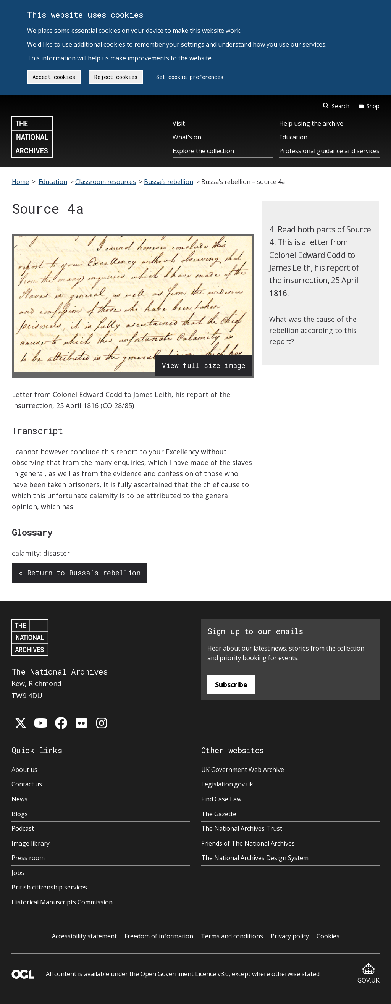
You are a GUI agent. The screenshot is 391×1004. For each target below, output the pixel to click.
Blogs (19, 814)
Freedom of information (158, 936)
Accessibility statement (84, 936)
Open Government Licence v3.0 (185, 974)
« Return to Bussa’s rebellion (80, 572)
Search (336, 106)
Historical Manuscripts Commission (62, 902)
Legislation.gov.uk (227, 784)
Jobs (17, 872)
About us (24, 769)
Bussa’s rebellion (168, 182)
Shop (369, 106)
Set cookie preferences (189, 77)
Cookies (328, 936)
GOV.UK (368, 974)
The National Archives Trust (241, 828)
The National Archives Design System (255, 858)
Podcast (22, 828)
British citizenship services (49, 887)
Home (20, 182)
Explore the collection (203, 151)
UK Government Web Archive (242, 769)
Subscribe (231, 684)
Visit (179, 123)
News (19, 799)
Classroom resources (105, 182)
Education (293, 137)
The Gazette (218, 814)
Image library (30, 843)
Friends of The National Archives (248, 843)
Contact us (26, 784)
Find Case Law (221, 799)
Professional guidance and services (329, 151)
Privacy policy (290, 936)
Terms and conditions (232, 936)
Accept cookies (53, 77)
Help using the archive (311, 123)
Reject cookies (115, 77)
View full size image (204, 365)
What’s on (187, 137)
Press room (28, 858)
